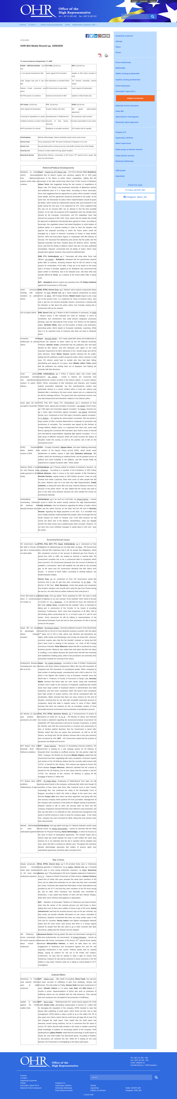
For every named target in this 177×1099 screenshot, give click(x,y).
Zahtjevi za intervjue (135, 98)
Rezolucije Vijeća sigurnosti (127, 122)
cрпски (152, 1)
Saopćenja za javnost (124, 36)
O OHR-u (23, 1078)
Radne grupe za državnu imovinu (129, 149)
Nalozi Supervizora (123, 143)
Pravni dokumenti (123, 86)
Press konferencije (123, 62)
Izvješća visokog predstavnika (128, 80)
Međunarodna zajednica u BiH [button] (85, 24)
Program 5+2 (121, 132)
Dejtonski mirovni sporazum (127, 106)
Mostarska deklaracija (124, 161)
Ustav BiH (120, 111)
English (135, 1)
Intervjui (119, 41)
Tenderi (93, 1085)
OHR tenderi (121, 171)
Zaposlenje (120, 176)
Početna (23, 25)
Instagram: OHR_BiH (133, 1090)
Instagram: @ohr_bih (135, 197)
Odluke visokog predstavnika (52, 25)
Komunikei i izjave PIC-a (125, 91)
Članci (118, 47)
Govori (118, 52)
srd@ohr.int (140, 1063)
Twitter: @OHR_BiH (133, 1088)
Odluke (23, 1083)
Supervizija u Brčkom (124, 138)
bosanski (143, 1)
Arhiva (67, 25)
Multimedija (120, 68)
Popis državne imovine (125, 156)
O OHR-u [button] (33, 24)
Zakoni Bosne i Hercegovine (127, 117)
